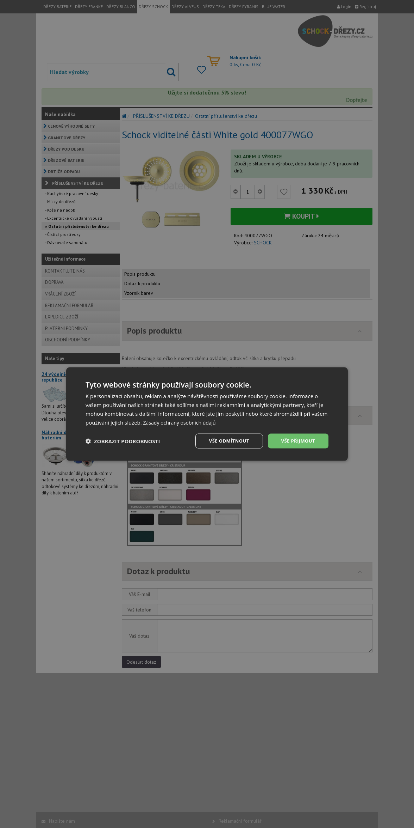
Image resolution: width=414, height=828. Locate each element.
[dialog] (207, 414)
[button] (123, 441)
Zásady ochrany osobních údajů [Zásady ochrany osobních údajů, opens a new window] (182, 421)
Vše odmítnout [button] (224, 440)
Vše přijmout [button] (297, 440)
